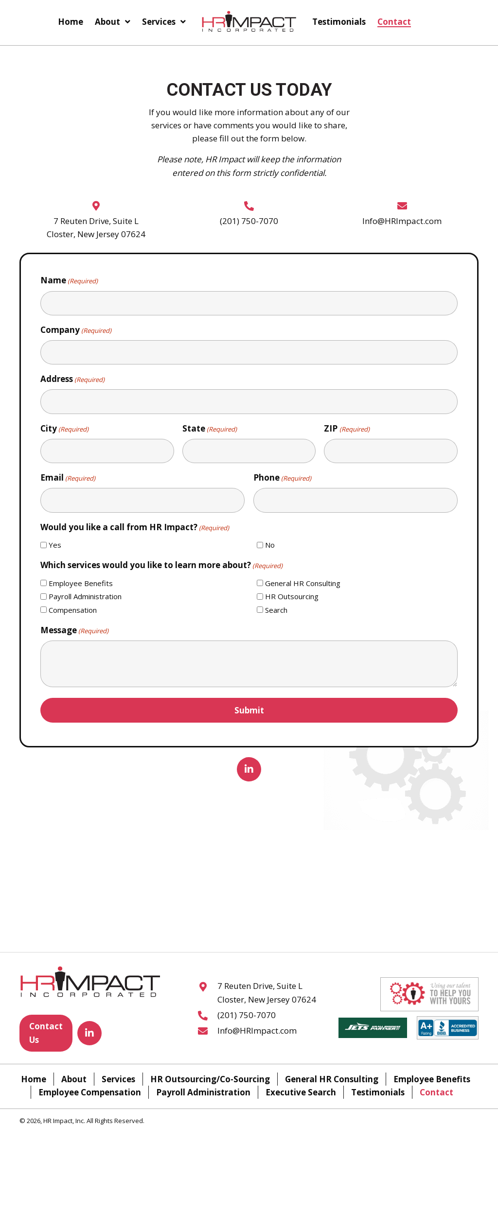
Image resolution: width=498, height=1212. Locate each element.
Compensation (73, 610)
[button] (249, 769)
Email (67, 478)
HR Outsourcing (292, 597)
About (74, 1079)
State (209, 428)
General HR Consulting (302, 583)
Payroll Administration (85, 597)
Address (72, 379)
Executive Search (301, 1092)
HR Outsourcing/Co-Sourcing (210, 1079)
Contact (436, 1092)
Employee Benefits (81, 583)
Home (33, 1079)
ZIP (346, 428)
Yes (55, 545)
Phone (282, 478)
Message (74, 630)
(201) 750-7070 (249, 220)
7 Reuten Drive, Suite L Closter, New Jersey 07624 (266, 993)
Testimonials (378, 1092)
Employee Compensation (89, 1092)
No (270, 545)
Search (276, 610)
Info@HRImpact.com (402, 220)
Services (118, 1079)
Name (69, 280)
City (64, 428)
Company (75, 330)
